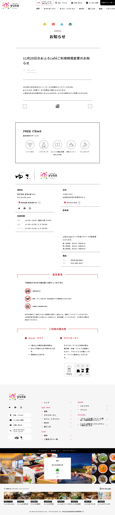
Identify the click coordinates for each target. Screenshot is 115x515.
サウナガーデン (50, 9)
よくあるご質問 (93, 3)
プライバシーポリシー (69, 450)
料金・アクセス (62, 3)
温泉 (38, 8)
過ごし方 (91, 9)
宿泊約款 (53, 450)
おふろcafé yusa (10, 6)
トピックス (110, 9)
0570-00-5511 (77, 260)
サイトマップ (43, 450)
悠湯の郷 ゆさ (20, 437)
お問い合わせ (78, 3)
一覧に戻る (57, 106)
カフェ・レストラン (67, 9)
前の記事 (25, 106)
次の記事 (90, 106)
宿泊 (100, 9)
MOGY (81, 9)
